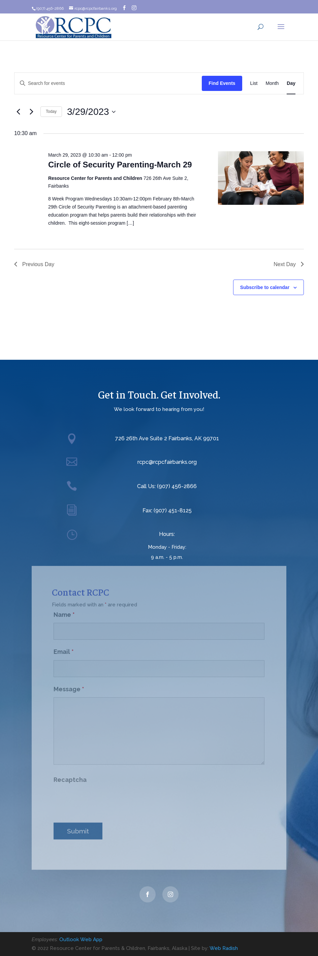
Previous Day (34, 264)
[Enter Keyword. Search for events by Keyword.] (108, 83)
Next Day (289, 264)
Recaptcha (70, 775)
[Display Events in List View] (254, 83)
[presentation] (105, 797)
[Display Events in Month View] (272, 83)
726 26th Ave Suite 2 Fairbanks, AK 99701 (167, 438)
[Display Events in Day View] (291, 83)
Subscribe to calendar (264, 287)
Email (64, 647)
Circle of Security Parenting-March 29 (120, 164)
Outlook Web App (80, 939)
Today (51, 111)
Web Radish (224, 948)
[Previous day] (18, 112)
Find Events (222, 83)
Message (69, 684)
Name (64, 610)
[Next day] (31, 112)
